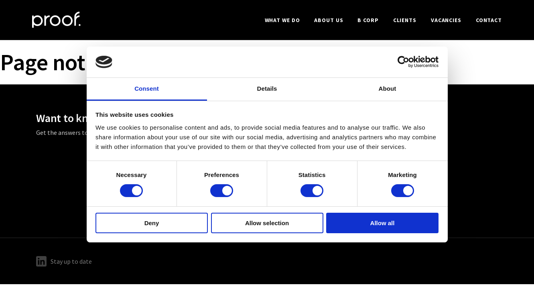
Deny (151, 223)
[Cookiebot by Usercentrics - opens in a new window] (403, 62)
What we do (282, 20)
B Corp (367, 20)
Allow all (382, 223)
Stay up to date (64, 261)
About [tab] (387, 88)
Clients (404, 20)
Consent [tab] (146, 88)
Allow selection (267, 223)
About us (328, 20)
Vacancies (446, 20)
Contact (489, 20)
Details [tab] (267, 88)
